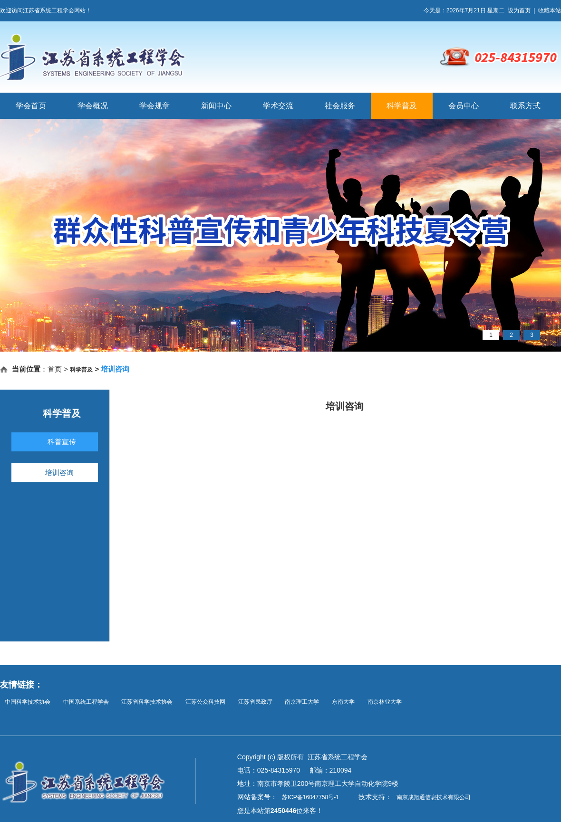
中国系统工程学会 (86, 701)
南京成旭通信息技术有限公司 (434, 797)
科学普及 (402, 106)
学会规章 (154, 106)
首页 (55, 369)
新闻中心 (216, 106)
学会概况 (92, 106)
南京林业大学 (385, 701)
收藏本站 (549, 10)
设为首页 (519, 10)
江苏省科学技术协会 (147, 701)
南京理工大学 (302, 701)
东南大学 (343, 701)
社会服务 (340, 106)
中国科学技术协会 (27, 701)
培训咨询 (59, 472)
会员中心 (463, 106)
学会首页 (31, 106)
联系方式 (525, 106)
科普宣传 (62, 442)
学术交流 (278, 106)
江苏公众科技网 (205, 701)
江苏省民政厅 (255, 701)
